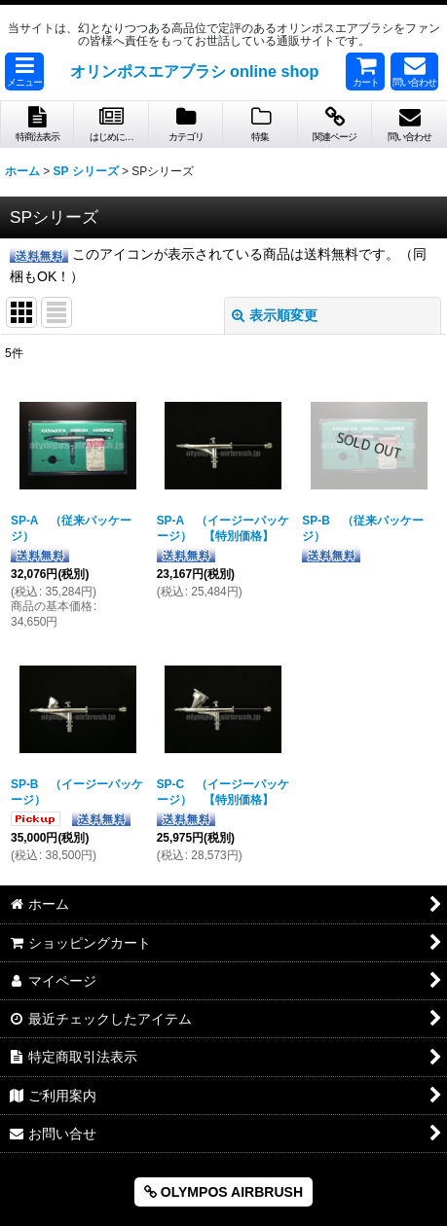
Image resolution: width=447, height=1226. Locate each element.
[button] (24, 71)
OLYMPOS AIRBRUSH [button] (223, 1192)
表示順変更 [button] (274, 315)
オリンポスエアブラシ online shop (194, 71)
